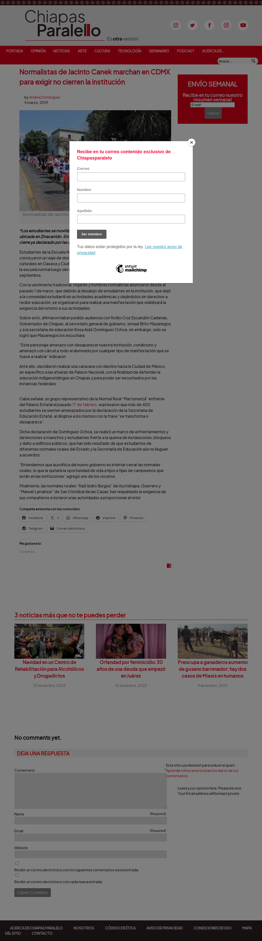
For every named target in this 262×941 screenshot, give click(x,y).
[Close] (191, 142)
